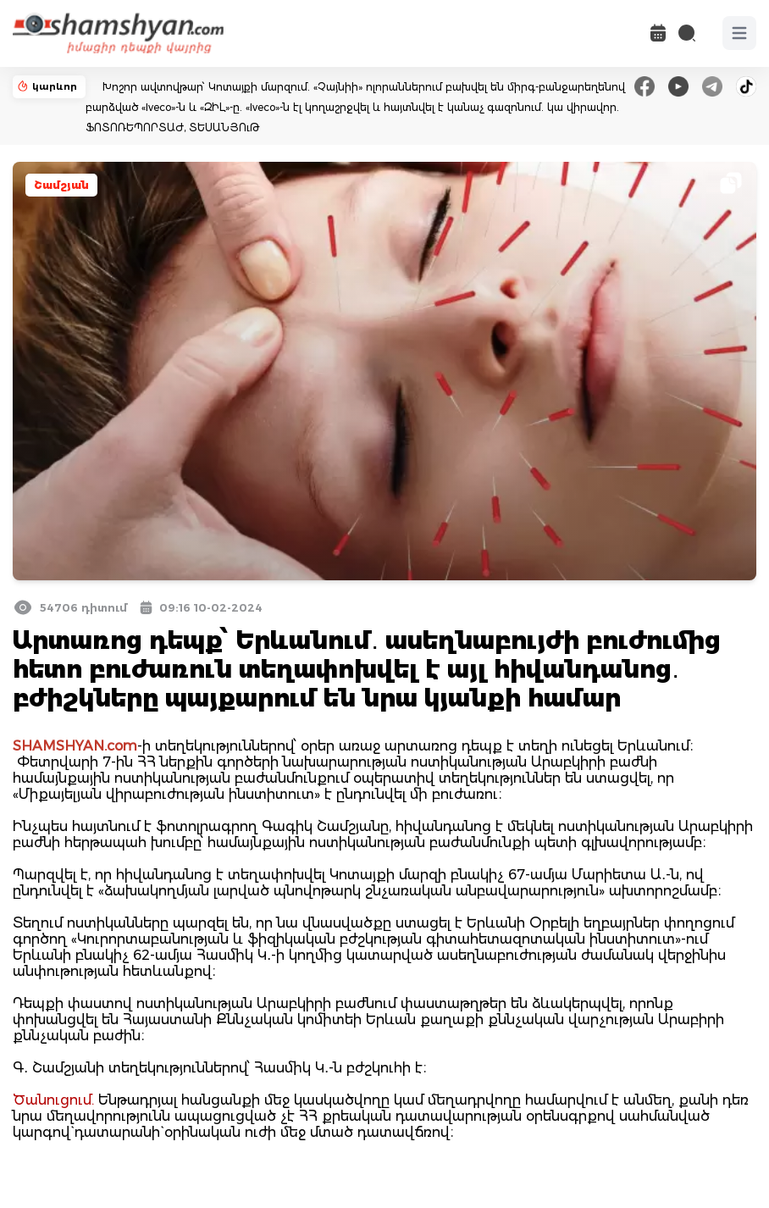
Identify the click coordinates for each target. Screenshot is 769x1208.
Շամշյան (61, 185)
